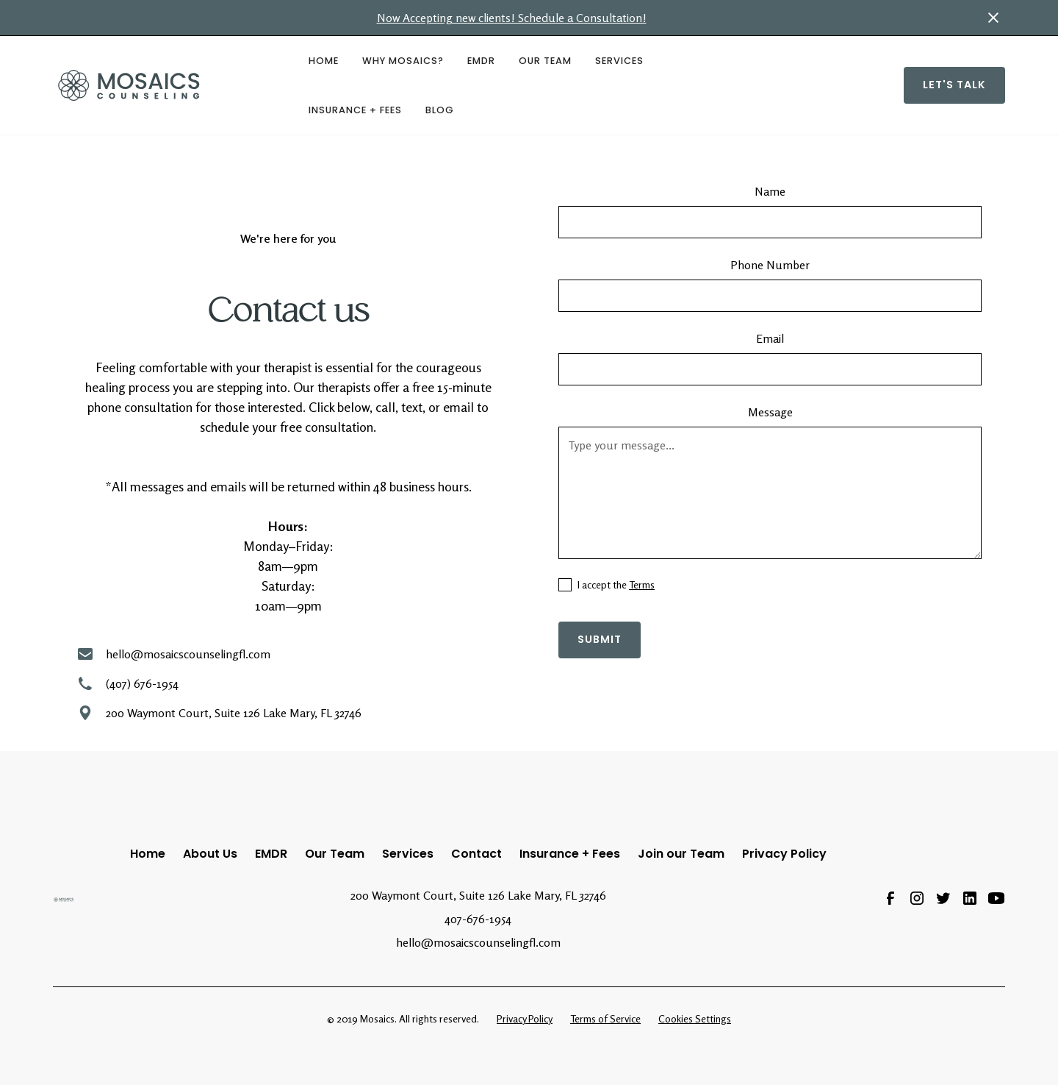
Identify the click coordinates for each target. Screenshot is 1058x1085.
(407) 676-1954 (142, 683)
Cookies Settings (694, 1018)
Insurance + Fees (355, 110)
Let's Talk (954, 84)
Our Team (545, 60)
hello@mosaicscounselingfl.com (478, 942)
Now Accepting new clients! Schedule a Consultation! (512, 17)
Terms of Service (605, 1018)
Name (770, 191)
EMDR (481, 60)
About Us (210, 853)
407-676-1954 (478, 918)
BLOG (439, 110)
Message (770, 412)
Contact (476, 853)
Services (619, 60)
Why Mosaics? (403, 60)
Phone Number (770, 264)
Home (147, 853)
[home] (169, 85)
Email (770, 338)
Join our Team (681, 853)
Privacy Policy (784, 853)
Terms (642, 584)
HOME (324, 60)
